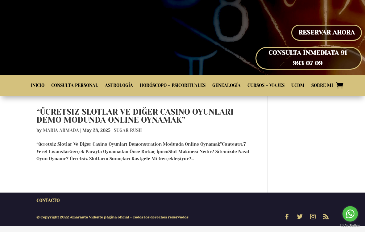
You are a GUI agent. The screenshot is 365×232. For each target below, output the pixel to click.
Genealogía (226, 85)
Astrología (119, 85)
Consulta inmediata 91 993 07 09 (307, 58)
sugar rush (128, 136)
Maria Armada (61, 136)
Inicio (37, 85)
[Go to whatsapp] (350, 214)
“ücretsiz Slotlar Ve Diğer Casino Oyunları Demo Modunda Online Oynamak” (135, 122)
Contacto (48, 206)
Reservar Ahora (326, 32)
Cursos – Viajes (265, 85)
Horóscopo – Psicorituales (172, 85)
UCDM (298, 85)
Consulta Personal (74, 85)
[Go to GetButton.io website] (350, 226)
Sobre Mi (322, 85)
